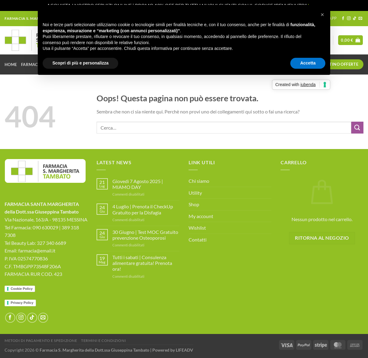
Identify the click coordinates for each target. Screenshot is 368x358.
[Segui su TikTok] (354, 18)
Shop (194, 204)
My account (201, 216)
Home (11, 64)
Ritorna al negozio (322, 238)
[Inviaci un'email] (360, 18)
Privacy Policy (22, 302)
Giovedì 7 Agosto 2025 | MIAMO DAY (137, 184)
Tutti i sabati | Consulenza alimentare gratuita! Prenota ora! (142, 263)
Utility (195, 193)
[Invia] (357, 128)
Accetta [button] (308, 63)
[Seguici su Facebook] (343, 18)
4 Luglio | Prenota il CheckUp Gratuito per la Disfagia (142, 209)
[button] (322, 14)
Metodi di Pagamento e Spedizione (41, 340)
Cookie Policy (22, 288)
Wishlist (197, 228)
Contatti (198, 239)
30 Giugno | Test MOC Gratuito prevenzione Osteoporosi (145, 235)
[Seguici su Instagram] (349, 18)
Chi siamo (199, 181)
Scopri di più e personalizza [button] (80, 63)
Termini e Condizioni (103, 340)
